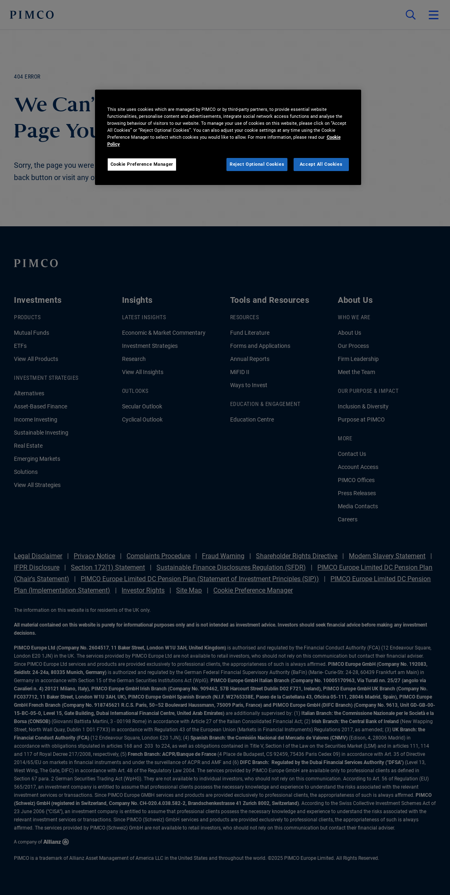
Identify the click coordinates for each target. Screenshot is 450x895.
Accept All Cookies (321, 164)
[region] (228, 137)
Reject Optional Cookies (257, 164)
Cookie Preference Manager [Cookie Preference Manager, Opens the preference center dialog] (142, 164)
